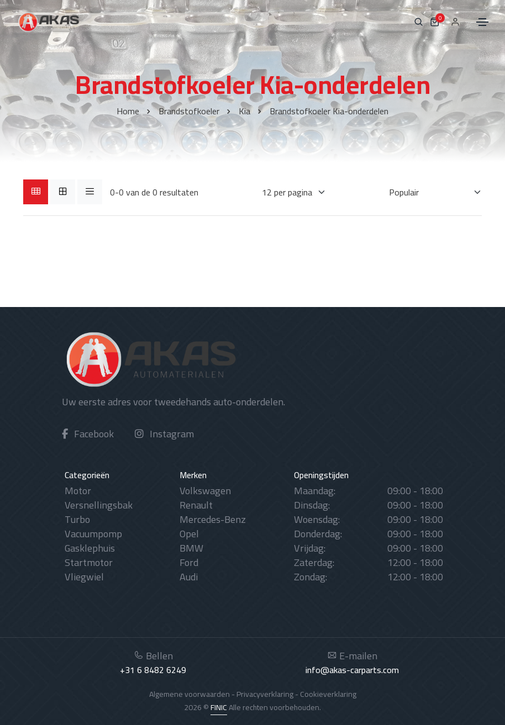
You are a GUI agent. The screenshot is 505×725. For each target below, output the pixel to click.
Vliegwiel (84, 577)
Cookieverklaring (328, 694)
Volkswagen (205, 490)
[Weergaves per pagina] (287, 192)
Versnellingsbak (99, 505)
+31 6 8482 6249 (153, 670)
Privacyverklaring (264, 694)
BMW (191, 548)
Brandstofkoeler (189, 111)
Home (128, 111)
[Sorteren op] (428, 192)
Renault (196, 505)
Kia (244, 111)
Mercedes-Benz (213, 519)
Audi (189, 577)
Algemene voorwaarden (189, 694)
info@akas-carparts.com (352, 670)
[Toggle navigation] (482, 22)
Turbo (77, 519)
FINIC (219, 707)
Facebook (88, 434)
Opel (189, 534)
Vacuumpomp (93, 534)
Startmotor (89, 562)
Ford (189, 562)
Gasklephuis (90, 548)
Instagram (164, 434)
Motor (78, 490)
